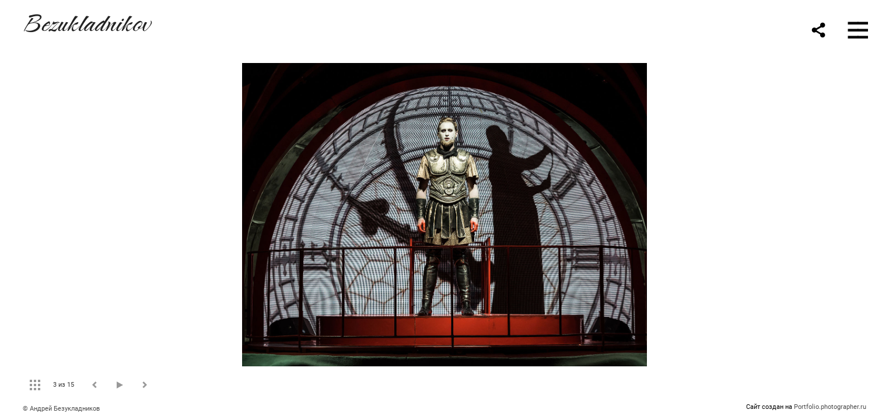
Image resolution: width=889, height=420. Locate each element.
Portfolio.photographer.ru (830, 407)
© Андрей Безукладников (61, 408)
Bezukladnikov (86, 21)
